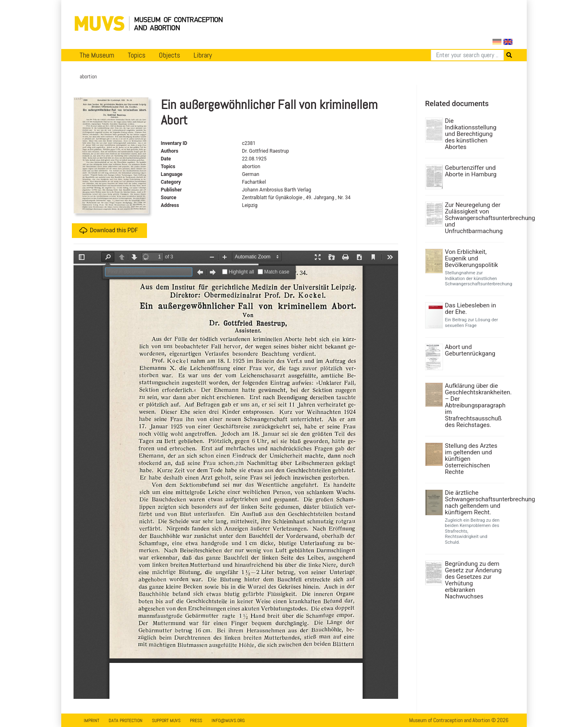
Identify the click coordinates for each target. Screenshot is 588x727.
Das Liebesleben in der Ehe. (470, 308)
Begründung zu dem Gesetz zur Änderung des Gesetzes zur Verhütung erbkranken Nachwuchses (473, 580)
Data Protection (126, 720)
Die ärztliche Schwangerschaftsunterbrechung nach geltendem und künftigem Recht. (474, 502)
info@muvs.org (228, 720)
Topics (136, 55)
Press (196, 720)
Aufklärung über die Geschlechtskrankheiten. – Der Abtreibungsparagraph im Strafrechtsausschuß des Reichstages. (474, 405)
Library (203, 55)
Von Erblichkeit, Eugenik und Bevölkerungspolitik (471, 258)
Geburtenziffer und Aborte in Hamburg (471, 171)
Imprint (91, 720)
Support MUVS (166, 720)
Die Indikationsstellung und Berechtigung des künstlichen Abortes (471, 134)
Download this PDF (108, 231)
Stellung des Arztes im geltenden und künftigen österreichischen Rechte (471, 458)
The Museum (97, 55)
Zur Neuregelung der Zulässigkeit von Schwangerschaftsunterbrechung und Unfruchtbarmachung (474, 218)
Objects (169, 55)
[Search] (467, 55)
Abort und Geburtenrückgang (470, 350)
